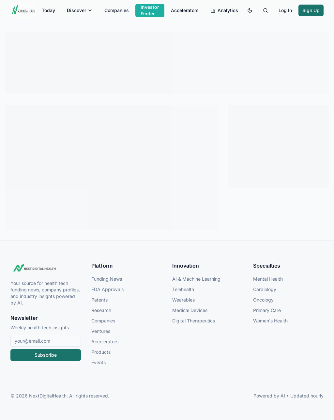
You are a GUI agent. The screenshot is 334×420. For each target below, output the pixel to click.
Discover (80, 10)
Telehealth (183, 289)
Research (101, 310)
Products (101, 352)
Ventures (100, 331)
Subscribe (46, 355)
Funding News (106, 279)
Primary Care (267, 310)
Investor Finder (150, 10)
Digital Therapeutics (193, 320)
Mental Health (268, 279)
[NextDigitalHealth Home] (45, 268)
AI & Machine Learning (196, 279)
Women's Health (270, 320)
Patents (99, 300)
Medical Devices (189, 310)
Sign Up (311, 10)
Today (48, 10)
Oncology (263, 300)
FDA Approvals (107, 289)
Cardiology (264, 289)
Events (98, 362)
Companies (116, 10)
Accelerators (185, 10)
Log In (285, 10)
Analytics (224, 10)
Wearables (183, 300)
